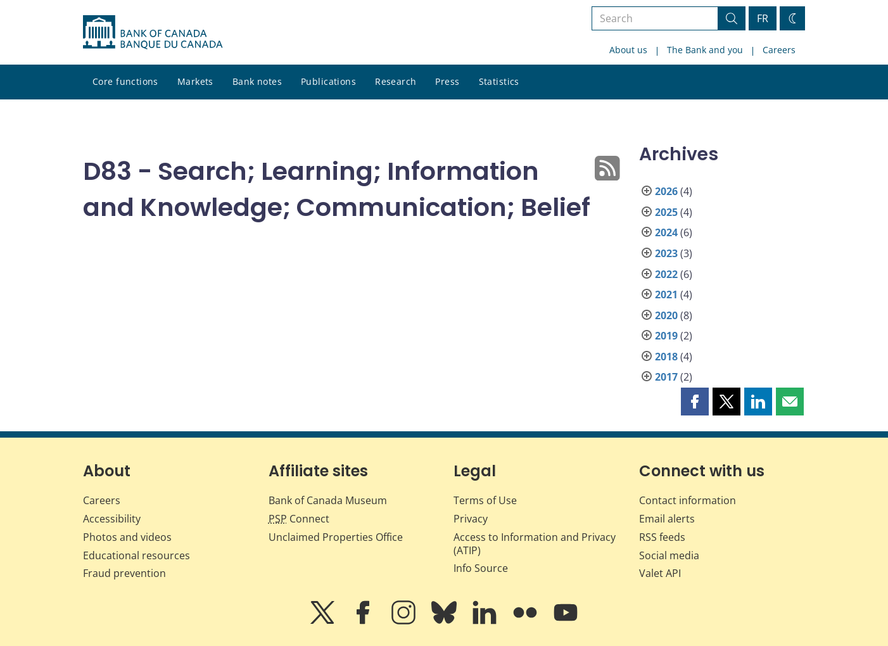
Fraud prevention (124, 573)
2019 (666, 336)
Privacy (471, 519)
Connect (299, 519)
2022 (666, 274)
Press (447, 81)
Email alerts (667, 519)
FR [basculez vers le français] (762, 18)
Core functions (125, 81)
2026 (666, 191)
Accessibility (112, 519)
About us (628, 50)
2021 (666, 294)
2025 (666, 212)
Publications (328, 81)
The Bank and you (705, 50)
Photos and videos (127, 537)
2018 (666, 357)
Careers (779, 50)
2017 (666, 377)
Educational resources (136, 555)
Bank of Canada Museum (328, 500)
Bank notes (257, 81)
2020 (666, 315)
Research (395, 81)
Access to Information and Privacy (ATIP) (535, 543)
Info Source (481, 568)
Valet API (660, 573)
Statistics (499, 81)
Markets (195, 81)
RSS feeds (662, 537)
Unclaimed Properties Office (336, 537)
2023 (666, 253)
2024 (666, 232)
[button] (695, 401)
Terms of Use (485, 500)
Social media (669, 555)
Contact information (687, 500)
